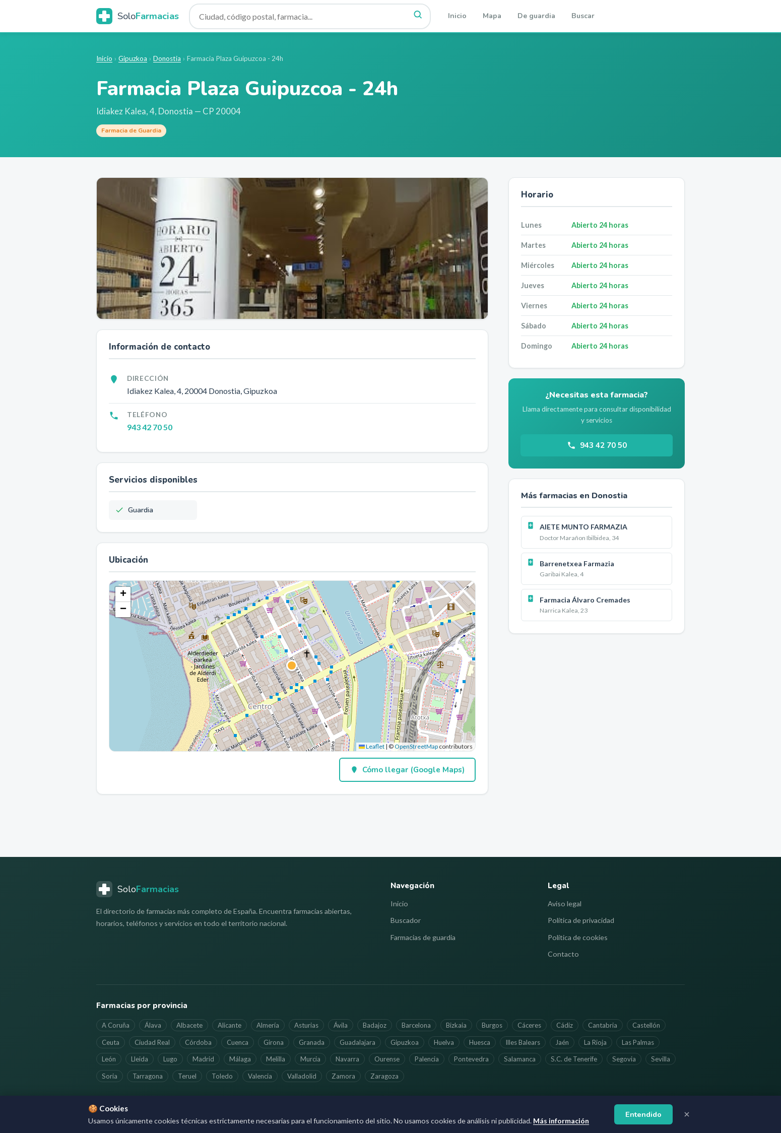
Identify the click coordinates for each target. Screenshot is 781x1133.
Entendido (643, 1114)
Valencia (260, 1076)
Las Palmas (638, 1042)
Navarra (347, 1059)
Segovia (624, 1059)
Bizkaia (456, 1025)
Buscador (405, 920)
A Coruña (115, 1025)
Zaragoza (384, 1076)
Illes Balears (522, 1042)
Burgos (492, 1025)
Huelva (444, 1042)
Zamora (343, 1076)
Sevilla (660, 1059)
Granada (311, 1042)
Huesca (479, 1042)
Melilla (275, 1059)
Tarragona (148, 1076)
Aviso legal (564, 903)
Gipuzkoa (132, 58)
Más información (561, 1120)
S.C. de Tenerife (574, 1059)
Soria (109, 1076)
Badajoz (374, 1025)
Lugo (170, 1059)
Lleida (139, 1059)
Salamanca (520, 1059)
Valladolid (301, 1076)
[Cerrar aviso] (687, 1114)
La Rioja (595, 1042)
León (109, 1059)
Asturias (306, 1025)
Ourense (387, 1059)
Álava (153, 1025)
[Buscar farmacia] (310, 16)
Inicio (457, 16)
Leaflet (371, 746)
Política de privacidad (581, 920)
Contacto (563, 954)
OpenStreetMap (416, 746)
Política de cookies (578, 937)
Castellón (646, 1025)
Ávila (341, 1025)
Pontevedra (471, 1059)
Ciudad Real (152, 1042)
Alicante (229, 1025)
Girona (274, 1042)
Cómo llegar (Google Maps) (407, 770)
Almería (267, 1025)
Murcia (310, 1059)
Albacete (189, 1025)
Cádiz (564, 1025)
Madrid (203, 1059)
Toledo (222, 1076)
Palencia (427, 1059)
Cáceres (529, 1025)
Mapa (492, 16)
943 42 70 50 (149, 427)
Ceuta (110, 1042)
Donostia (167, 58)
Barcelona (416, 1025)
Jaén (562, 1042)
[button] (292, 666)
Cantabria (602, 1025)
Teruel (187, 1076)
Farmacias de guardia (422, 937)
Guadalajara (357, 1042)
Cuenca (237, 1042)
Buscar (583, 16)
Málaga (240, 1059)
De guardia (536, 16)
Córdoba (198, 1042)
